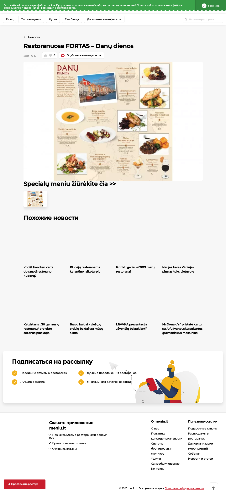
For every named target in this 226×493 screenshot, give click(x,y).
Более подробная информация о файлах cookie (44, 7)
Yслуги (156, 458)
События (194, 453)
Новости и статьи (200, 458)
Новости (33, 37)
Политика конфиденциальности (184, 488)
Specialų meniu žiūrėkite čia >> (70, 183)
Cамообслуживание (165, 463)
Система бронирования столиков (161, 448)
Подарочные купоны (202, 428)
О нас (155, 428)
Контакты (157, 468)
